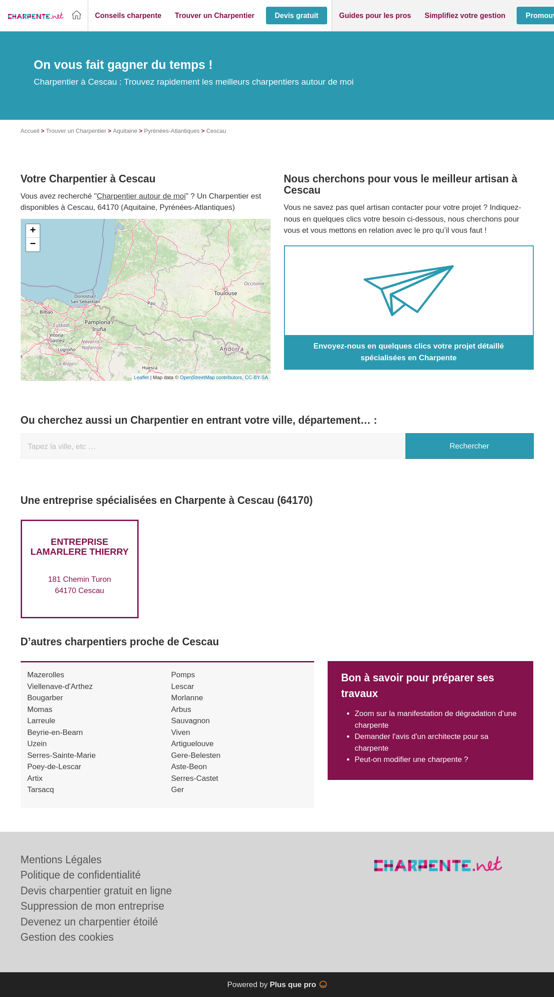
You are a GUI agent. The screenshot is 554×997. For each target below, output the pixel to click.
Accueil (30, 130)
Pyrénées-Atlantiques (172, 130)
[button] (128, 15)
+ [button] (33, 231)
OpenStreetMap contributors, (212, 377)
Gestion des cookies (67, 937)
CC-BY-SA (256, 377)
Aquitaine (125, 130)
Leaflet (141, 377)
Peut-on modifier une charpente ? (411, 759)
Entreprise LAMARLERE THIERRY (80, 547)
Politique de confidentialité (81, 875)
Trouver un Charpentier (76, 130)
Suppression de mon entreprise (93, 906)
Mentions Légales (61, 860)
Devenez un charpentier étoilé (89, 922)
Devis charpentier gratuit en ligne (96, 891)
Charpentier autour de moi (141, 196)
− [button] (33, 244)
